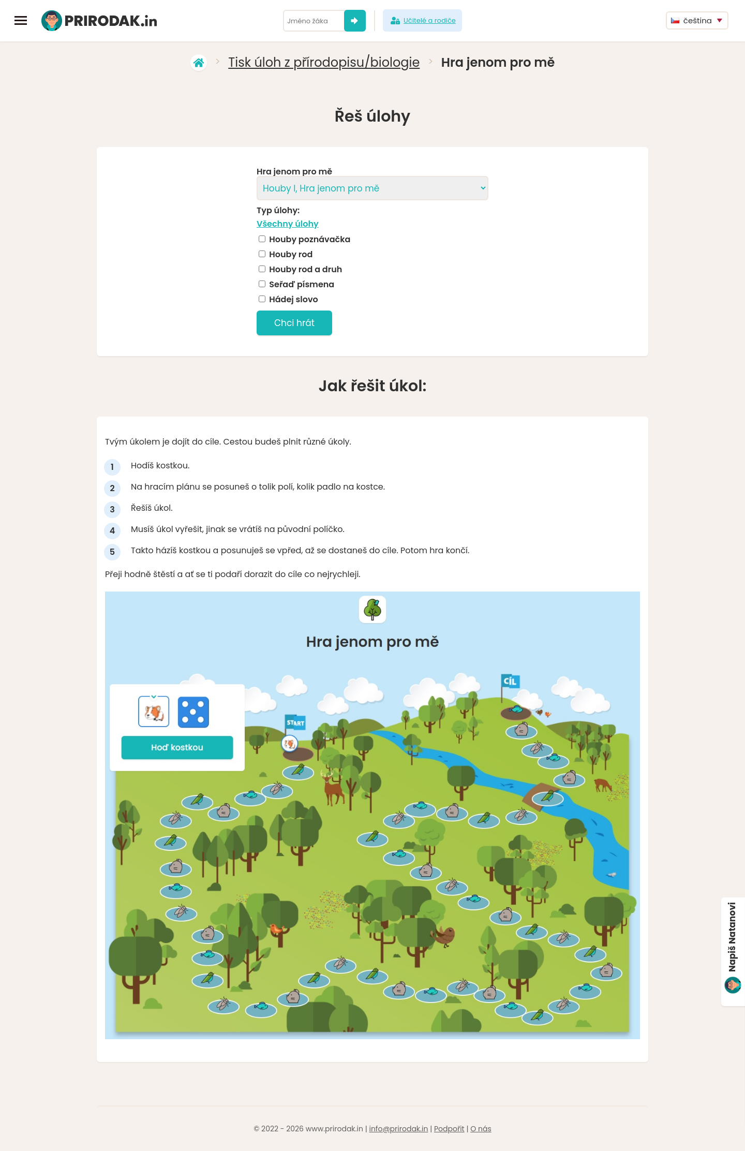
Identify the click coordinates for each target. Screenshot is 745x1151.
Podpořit (449, 1129)
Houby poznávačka (309, 239)
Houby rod (290, 254)
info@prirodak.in (398, 1129)
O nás (480, 1129)
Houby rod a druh (305, 269)
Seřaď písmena (301, 285)
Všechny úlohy (288, 224)
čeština (691, 20)
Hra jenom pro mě (294, 172)
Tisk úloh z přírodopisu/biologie (324, 62)
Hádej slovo (293, 300)
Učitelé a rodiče (422, 20)
